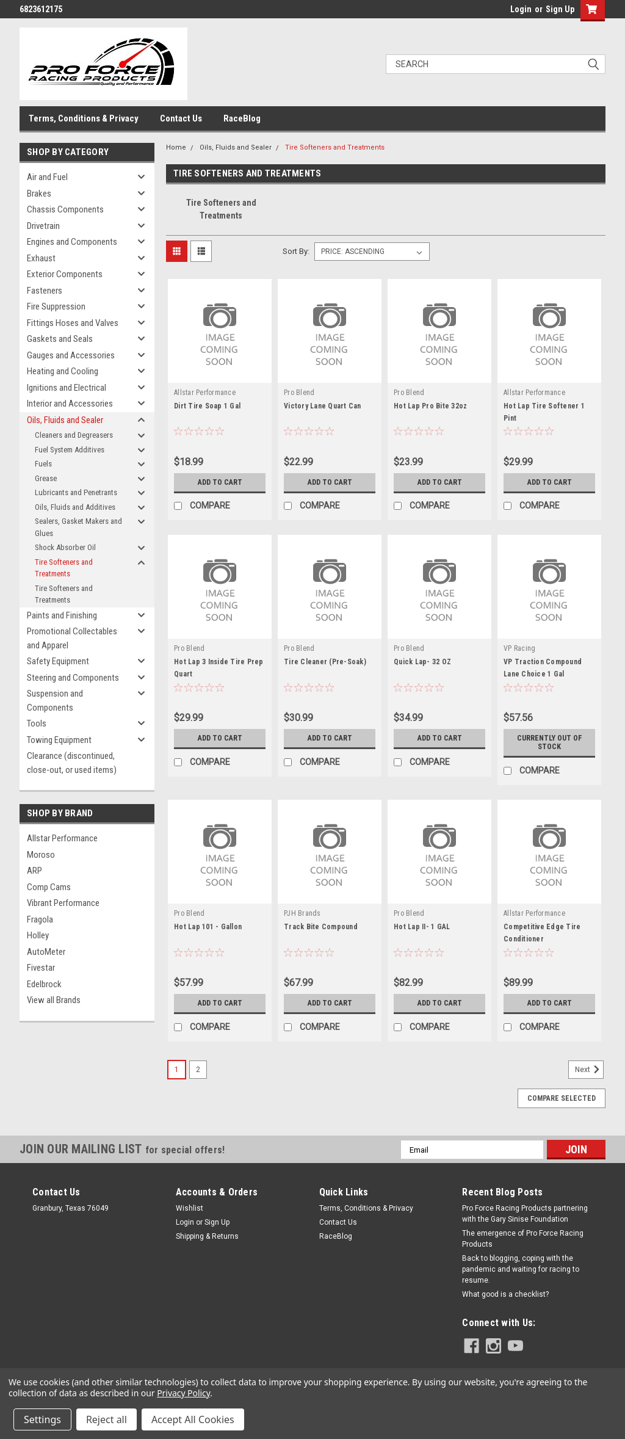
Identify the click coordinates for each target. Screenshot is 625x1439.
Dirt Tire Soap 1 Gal (207, 406)
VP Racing (519, 648)
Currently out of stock (549, 742)
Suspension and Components (55, 700)
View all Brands (54, 1000)
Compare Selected (561, 1098)
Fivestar (41, 967)
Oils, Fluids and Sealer (65, 420)
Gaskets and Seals (60, 338)
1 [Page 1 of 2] (177, 1069)
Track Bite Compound (321, 926)
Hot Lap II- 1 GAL (422, 926)
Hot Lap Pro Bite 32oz (430, 406)
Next (589, 1070)
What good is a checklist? (505, 1294)
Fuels (43, 463)
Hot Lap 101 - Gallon (208, 926)
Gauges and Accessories (71, 355)
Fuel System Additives (69, 449)
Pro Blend (299, 392)
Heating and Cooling (62, 371)
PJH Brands (302, 913)
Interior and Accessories (70, 403)
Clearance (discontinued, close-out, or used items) (72, 762)
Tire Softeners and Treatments (64, 568)
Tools (36, 723)
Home (176, 147)
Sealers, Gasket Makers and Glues (78, 527)
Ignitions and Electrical (66, 387)
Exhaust (41, 258)
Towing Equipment (59, 739)
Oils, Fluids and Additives (75, 507)
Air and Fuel (47, 177)
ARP (34, 870)
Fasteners (44, 290)
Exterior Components (65, 274)
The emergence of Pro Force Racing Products (522, 1239)
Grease (46, 478)
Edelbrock (44, 984)
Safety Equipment (58, 661)
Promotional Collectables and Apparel (72, 638)
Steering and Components (73, 677)
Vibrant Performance (63, 902)
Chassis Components (65, 209)
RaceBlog (242, 118)
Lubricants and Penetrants (76, 492)
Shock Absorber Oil (65, 547)
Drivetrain (43, 225)
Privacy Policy (183, 1393)
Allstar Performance (62, 838)
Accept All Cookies (192, 1419)
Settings (42, 1419)
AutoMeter (46, 951)
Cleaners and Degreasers (74, 435)
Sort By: (296, 251)
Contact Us (181, 118)
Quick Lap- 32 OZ (422, 662)
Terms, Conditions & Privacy (84, 118)
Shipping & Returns (207, 1236)
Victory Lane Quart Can (322, 406)
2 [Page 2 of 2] (198, 1069)
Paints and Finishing (62, 615)
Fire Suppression (56, 306)
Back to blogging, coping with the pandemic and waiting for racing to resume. (520, 1269)
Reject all (106, 1419)
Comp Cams (49, 887)
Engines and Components (72, 241)
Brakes (39, 193)
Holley (38, 935)
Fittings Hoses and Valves (72, 322)
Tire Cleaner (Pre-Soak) (325, 662)
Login (521, 9)
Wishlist (189, 1208)
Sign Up (560, 9)
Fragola (40, 919)
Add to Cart (220, 482)
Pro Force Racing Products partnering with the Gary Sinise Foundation (525, 1213)
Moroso (41, 854)
